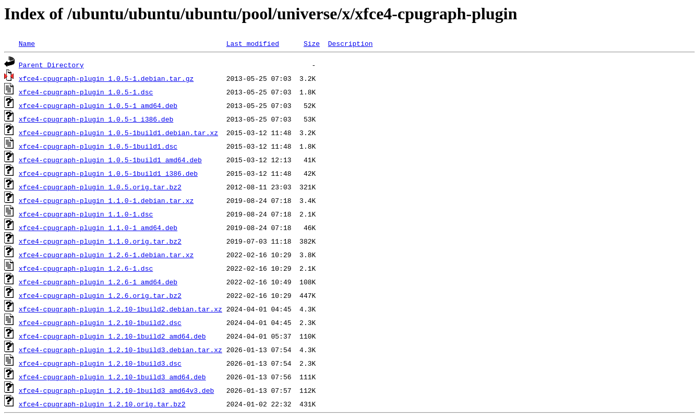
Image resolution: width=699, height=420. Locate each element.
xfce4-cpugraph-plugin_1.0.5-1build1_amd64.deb (110, 159)
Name (27, 43)
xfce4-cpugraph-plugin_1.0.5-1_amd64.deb (98, 105)
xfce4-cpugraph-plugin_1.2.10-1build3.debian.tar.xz (120, 349)
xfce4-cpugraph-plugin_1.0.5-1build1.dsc (98, 146)
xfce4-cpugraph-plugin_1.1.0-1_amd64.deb (98, 227)
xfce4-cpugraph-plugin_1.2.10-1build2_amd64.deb (112, 336)
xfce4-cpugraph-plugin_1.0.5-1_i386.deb (96, 119)
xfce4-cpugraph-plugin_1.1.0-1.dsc (86, 214)
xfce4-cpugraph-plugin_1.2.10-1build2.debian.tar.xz (120, 309)
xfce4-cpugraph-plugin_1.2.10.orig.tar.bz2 (102, 404)
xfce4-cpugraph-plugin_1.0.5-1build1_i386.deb (108, 173)
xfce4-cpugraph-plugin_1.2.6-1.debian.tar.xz (106, 254)
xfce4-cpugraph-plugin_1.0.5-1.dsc (86, 92)
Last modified (252, 43)
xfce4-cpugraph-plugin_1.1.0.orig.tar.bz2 (100, 241)
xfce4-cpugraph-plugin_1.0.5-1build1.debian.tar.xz (118, 132)
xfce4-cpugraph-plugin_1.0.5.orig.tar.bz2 (100, 186)
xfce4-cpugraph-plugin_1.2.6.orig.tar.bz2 (100, 295)
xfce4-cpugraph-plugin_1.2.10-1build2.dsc (100, 322)
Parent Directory (51, 64)
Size (312, 43)
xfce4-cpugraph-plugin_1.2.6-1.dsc (86, 268)
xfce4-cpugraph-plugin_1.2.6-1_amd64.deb (98, 281)
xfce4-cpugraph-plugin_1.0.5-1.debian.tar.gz (106, 78)
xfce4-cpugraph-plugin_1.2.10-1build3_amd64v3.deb (116, 390)
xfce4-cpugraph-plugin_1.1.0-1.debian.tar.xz (106, 200)
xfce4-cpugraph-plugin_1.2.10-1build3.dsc (100, 363)
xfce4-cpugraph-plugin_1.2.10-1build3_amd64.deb (112, 376)
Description (350, 43)
